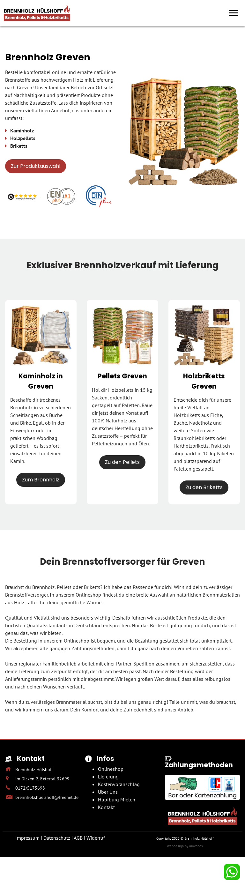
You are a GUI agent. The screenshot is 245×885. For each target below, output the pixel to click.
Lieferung (108, 776)
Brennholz (21, 407)
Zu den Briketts (204, 487)
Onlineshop (110, 769)
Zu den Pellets (122, 462)
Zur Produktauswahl (35, 166)
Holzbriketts (187, 415)
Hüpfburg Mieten (116, 799)
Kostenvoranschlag (119, 784)
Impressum (27, 838)
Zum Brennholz (40, 479)
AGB (78, 838)
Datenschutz (56, 838)
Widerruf (95, 838)
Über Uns (108, 792)
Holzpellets (120, 390)
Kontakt (106, 807)
